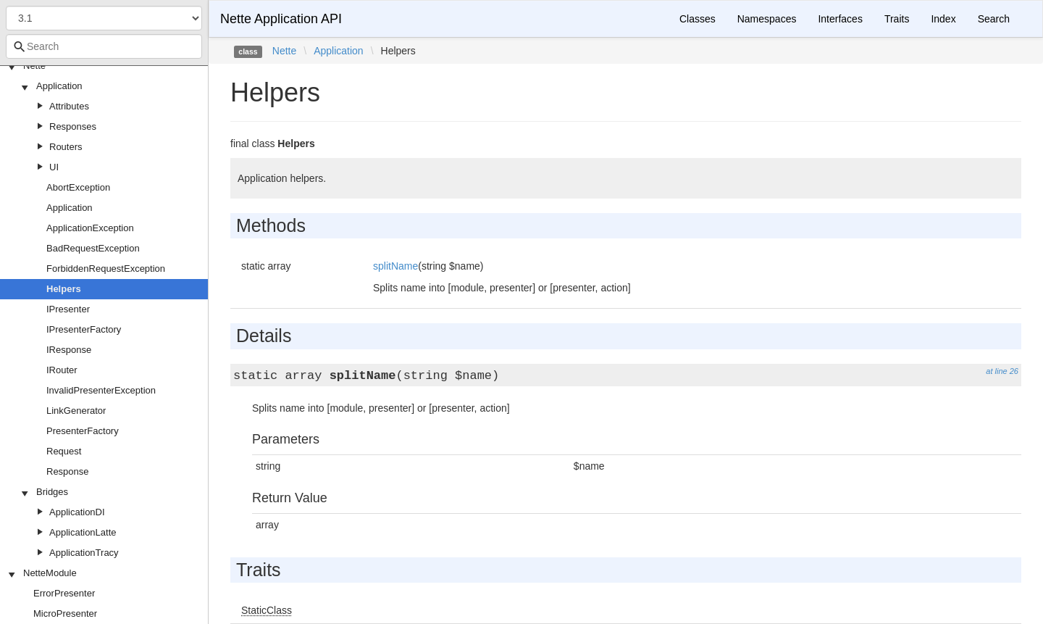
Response (67, 471)
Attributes (69, 106)
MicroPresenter (65, 613)
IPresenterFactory (83, 329)
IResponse (68, 349)
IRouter (62, 370)
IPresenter (68, 309)
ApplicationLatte (83, 532)
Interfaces (840, 19)
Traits (896, 19)
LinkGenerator (76, 410)
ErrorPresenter (64, 593)
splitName (395, 266)
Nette (34, 65)
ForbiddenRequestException (105, 268)
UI (54, 167)
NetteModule (50, 572)
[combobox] (104, 46)
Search (994, 19)
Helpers (63, 288)
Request (63, 451)
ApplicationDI (77, 512)
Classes (697, 19)
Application (59, 85)
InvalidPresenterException (101, 390)
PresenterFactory (82, 430)
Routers (66, 146)
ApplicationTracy (84, 552)
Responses (72, 126)
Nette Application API (281, 19)
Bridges (52, 491)
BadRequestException (93, 248)
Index (943, 19)
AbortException (78, 187)
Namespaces (767, 19)
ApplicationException (90, 227)
